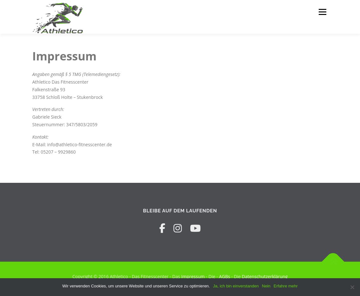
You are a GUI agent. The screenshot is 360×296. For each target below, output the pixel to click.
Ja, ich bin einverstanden (236, 286)
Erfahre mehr (286, 286)
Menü (322, 12)
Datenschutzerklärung (265, 276)
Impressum (193, 276)
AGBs (224, 276)
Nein (266, 286)
